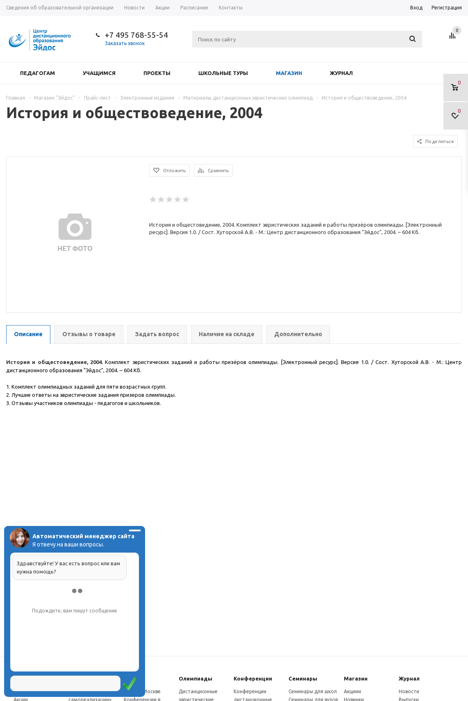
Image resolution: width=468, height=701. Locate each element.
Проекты (156, 73)
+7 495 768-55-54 (136, 34)
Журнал (341, 73)
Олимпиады (195, 678)
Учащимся (99, 73)
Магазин (289, 73)
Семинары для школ (313, 691)
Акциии (352, 691)
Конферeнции (253, 678)
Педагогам (37, 73)
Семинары (303, 678)
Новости (409, 691)
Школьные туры (223, 73)
